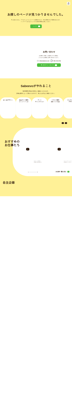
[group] (43, 151)
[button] (63, 123)
